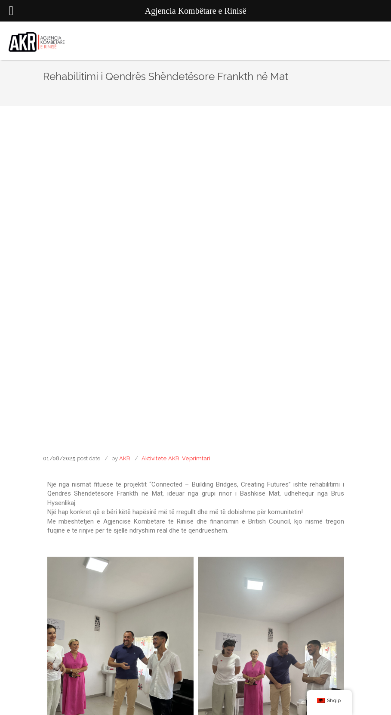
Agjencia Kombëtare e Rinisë (195, 697)
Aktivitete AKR (160, 161)
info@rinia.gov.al (196, 613)
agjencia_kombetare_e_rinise (195, 670)
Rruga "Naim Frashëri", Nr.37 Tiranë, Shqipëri (196, 601)
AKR (124, 161)
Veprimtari (196, 161)
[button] (153, 461)
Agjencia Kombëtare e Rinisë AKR (196, 683)
